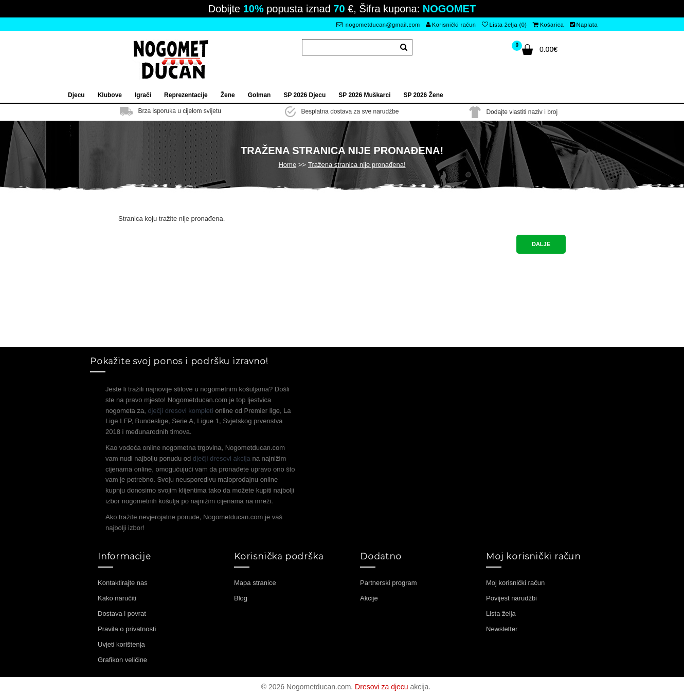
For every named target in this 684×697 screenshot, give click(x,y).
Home (287, 164)
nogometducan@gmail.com (378, 25)
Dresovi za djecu (381, 687)
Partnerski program (388, 583)
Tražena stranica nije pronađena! (357, 164)
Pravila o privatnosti (127, 629)
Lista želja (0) (504, 25)
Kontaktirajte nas (123, 583)
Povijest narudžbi (511, 598)
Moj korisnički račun (515, 583)
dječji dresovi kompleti (180, 411)
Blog (240, 598)
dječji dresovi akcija (221, 458)
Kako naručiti (117, 598)
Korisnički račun (451, 25)
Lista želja (501, 613)
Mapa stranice (255, 583)
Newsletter (501, 629)
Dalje (541, 244)
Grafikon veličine (122, 660)
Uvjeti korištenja (121, 644)
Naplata (584, 25)
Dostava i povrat (122, 613)
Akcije (369, 598)
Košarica (548, 25)
